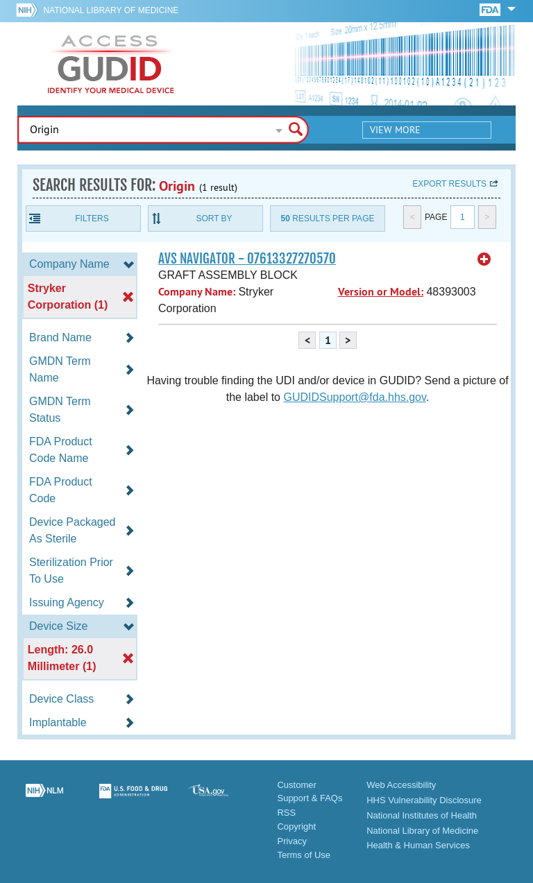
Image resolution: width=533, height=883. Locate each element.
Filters (91, 218)
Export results (449, 184)
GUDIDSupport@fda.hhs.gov (354, 397)
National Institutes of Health (421, 815)
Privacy (292, 841)
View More (395, 129)
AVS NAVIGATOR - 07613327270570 (247, 258)
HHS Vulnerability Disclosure (424, 800)
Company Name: (196, 291)
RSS (286, 812)
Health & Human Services (418, 845)
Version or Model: (380, 291)
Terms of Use (303, 855)
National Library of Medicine (110, 10)
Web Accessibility (401, 785)
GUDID (111, 63)
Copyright (296, 826)
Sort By (214, 218)
